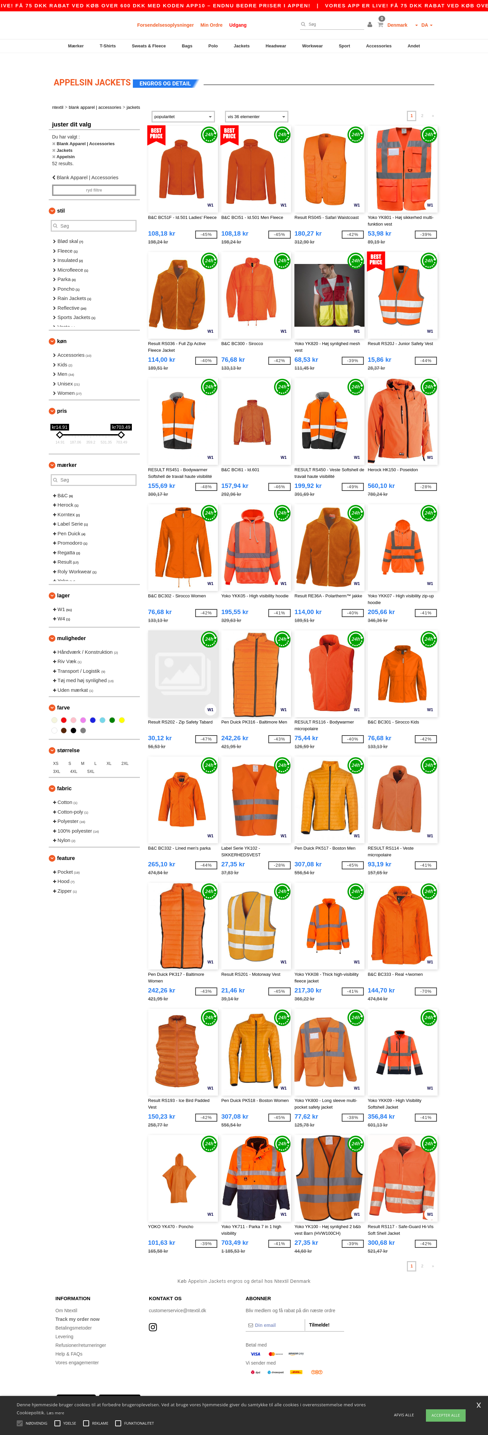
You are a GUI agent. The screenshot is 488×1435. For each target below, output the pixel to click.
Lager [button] (63, 584)
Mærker (76, 45)
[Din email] (275, 1314)
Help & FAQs (68, 1342)
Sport (344, 45)
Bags (187, 45)
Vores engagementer (77, 1351)
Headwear (276, 45)
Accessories (379, 45)
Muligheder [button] (71, 626)
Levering (64, 1325)
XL (108, 752)
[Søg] (330, 24)
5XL (90, 760)
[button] (371, 25)
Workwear (312, 45)
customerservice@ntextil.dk (177, 1299)
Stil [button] (61, 199)
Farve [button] (63, 696)
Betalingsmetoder (73, 1316)
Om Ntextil (66, 1299)
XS (55, 752)
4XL (73, 760)
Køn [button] (61, 330)
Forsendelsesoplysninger (165, 25)
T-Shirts (108, 45)
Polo (213, 45)
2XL (125, 752)
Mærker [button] (67, 453)
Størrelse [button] (68, 739)
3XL (56, 760)
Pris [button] (62, 399)
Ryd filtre (94, 179)
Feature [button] (66, 846)
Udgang (238, 25)
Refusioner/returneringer (80, 1333)
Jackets (242, 45)
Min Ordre (212, 25)
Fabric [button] (64, 777)
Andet (414, 45)
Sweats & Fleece (149, 45)
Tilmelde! (319, 1313)
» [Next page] (433, 104)
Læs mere (55, 1412)
